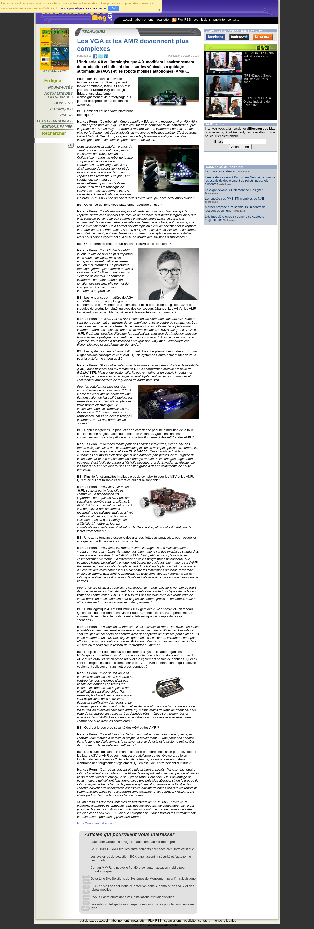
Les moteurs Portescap (221, 171)
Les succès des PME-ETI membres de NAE (234, 198)
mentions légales (224, 920)
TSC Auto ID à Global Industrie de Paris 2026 (258, 56)
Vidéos (66, 115)
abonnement (144, 19)
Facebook (215, 37)
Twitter (239, 37)
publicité (219, 19)
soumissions (202, 19)
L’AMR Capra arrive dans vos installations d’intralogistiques (132, 897)
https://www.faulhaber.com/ (96, 823)
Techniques (61, 109)
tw (100, 56)
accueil (128, 19)
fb (95, 56)
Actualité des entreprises (58, 95)
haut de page (87, 920)
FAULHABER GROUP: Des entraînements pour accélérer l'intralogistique (142, 849)
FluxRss (263, 37)
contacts (233, 19)
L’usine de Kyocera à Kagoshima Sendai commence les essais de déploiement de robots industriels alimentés (240, 181)
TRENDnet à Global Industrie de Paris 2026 (257, 79)
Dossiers (63, 103)
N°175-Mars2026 (54, 70)
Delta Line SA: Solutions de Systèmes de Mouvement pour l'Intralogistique (143, 878)
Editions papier (57, 127)
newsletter (162, 19)
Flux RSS (181, 19)
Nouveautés (60, 87)
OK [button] (114, 8)
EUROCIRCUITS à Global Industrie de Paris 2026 (257, 101)
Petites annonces (55, 121)
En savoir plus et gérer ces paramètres (81, 8)
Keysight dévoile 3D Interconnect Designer (234, 190)
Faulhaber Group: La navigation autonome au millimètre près (133, 842)
